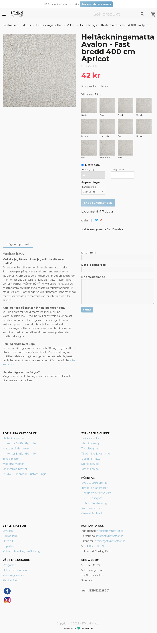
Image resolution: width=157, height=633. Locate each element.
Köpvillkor (9, 546)
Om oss (8, 530)
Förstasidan (10, 25)
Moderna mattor (13, 463)
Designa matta (90, 458)
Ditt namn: (117, 255)
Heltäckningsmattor (49, 25)
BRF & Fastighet (91, 498)
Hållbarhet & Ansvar (15, 570)
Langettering (89, 186)
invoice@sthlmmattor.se (109, 541)
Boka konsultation (92, 438)
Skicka (87, 309)
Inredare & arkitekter (94, 488)
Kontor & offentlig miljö (21, 443)
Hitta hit (8, 541)
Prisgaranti (9, 565)
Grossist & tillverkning (94, 513)
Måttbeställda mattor (16, 448)
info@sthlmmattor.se (110, 530)
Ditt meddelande (117, 289)
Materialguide (90, 469)
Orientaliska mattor (15, 469)
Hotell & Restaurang (94, 503)
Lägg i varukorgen (98, 202)
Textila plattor (11, 458)
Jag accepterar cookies (96, 4)
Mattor (26, 25)
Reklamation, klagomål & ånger (23, 551)
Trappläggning (90, 448)
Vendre (89, 628)
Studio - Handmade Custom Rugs (24, 474)
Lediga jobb (10, 536)
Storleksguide (90, 463)
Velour (71, 25)
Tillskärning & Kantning (95, 453)
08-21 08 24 (96, 546)
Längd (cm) (118, 169)
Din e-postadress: (117, 267)
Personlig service (13, 575)
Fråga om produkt (17, 244)
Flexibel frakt (11, 580)
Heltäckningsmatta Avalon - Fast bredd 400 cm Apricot (115, 25)
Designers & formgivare (96, 493)
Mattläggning (90, 443)
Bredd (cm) (88, 169)
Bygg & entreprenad (94, 482)
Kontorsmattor (90, 508)
